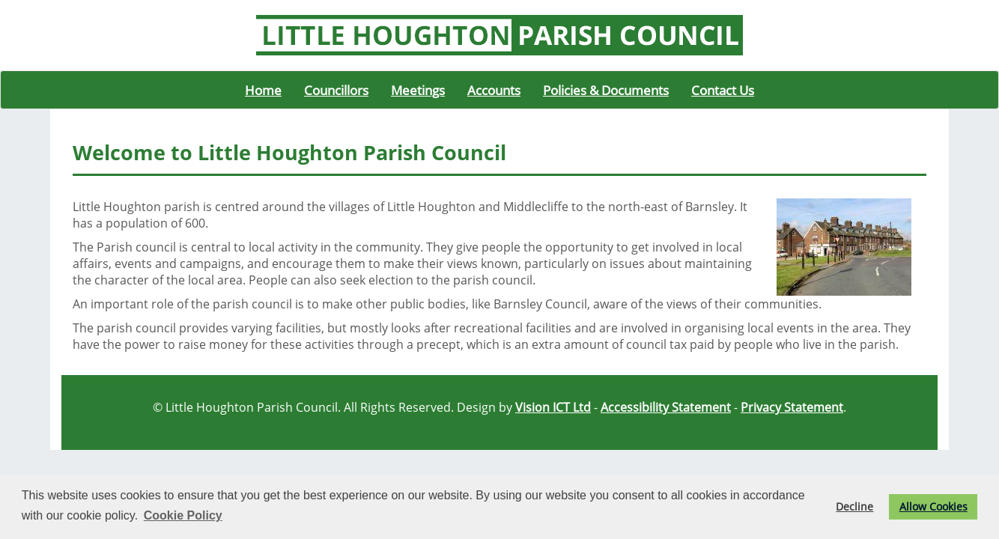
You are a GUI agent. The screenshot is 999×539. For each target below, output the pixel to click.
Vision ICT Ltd (553, 407)
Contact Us (722, 90)
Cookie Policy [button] (183, 515)
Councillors (336, 90)
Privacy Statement (792, 407)
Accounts (493, 90)
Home (263, 90)
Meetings (418, 90)
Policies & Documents (606, 90)
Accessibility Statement (666, 407)
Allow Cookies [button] (933, 506)
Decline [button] (854, 506)
